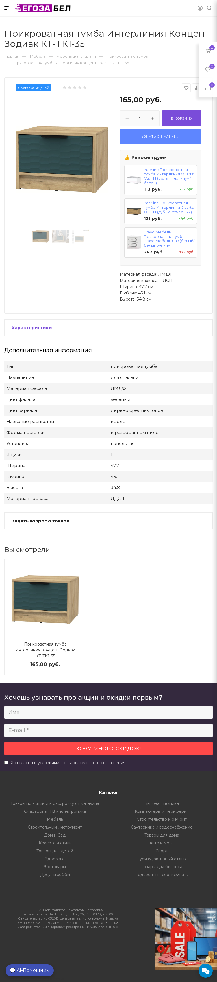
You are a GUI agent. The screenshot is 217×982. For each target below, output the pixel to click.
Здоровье (55, 858)
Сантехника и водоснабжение (162, 827)
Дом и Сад (55, 835)
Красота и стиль (55, 843)
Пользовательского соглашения (92, 762)
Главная (11, 56)
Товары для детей (54, 850)
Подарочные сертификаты (161, 874)
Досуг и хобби (55, 874)
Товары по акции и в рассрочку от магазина (54, 803)
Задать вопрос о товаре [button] (40, 520)
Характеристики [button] (32, 327)
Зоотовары (55, 866)
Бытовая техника (161, 803)
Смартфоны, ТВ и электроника (55, 811)
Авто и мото (161, 843)
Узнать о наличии (161, 136)
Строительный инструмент (55, 827)
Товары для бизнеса (161, 866)
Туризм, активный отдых (161, 858)
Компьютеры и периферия (162, 811)
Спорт (161, 850)
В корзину (181, 118)
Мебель (55, 819)
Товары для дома (161, 835)
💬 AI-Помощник (29, 970)
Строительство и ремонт (162, 819)
